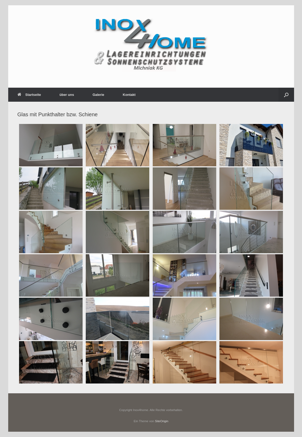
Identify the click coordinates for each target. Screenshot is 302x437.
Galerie (98, 95)
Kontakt (129, 95)
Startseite (29, 95)
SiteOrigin (161, 421)
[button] (286, 95)
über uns (67, 95)
